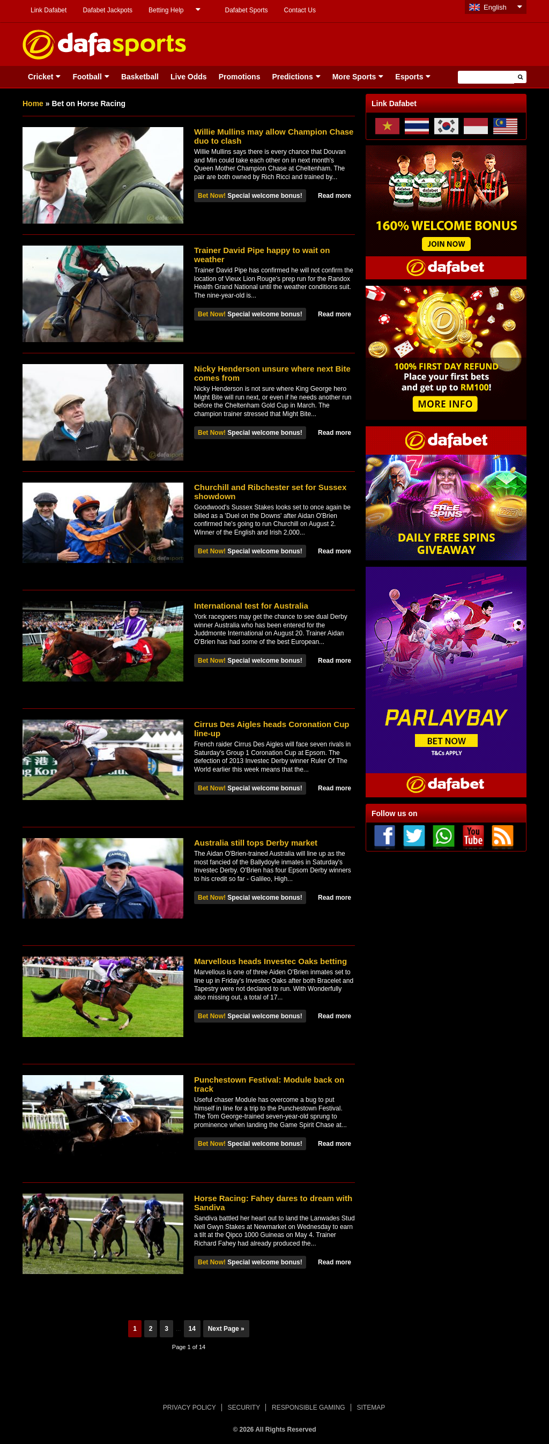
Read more (334, 195)
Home (33, 103)
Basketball (140, 76)
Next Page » (226, 1328)
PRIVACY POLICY (189, 1407)
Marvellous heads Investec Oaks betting (270, 961)
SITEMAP (371, 1407)
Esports (409, 76)
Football (86, 76)
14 (192, 1328)
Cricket (40, 76)
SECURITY (244, 1407)
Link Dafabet (48, 10)
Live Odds (188, 76)
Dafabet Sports (246, 10)
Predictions (292, 76)
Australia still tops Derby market (255, 842)
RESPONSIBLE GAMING (308, 1407)
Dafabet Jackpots (107, 10)
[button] (520, 77)
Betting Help (166, 10)
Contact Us (300, 10)
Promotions (240, 76)
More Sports (354, 76)
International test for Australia (251, 605)
